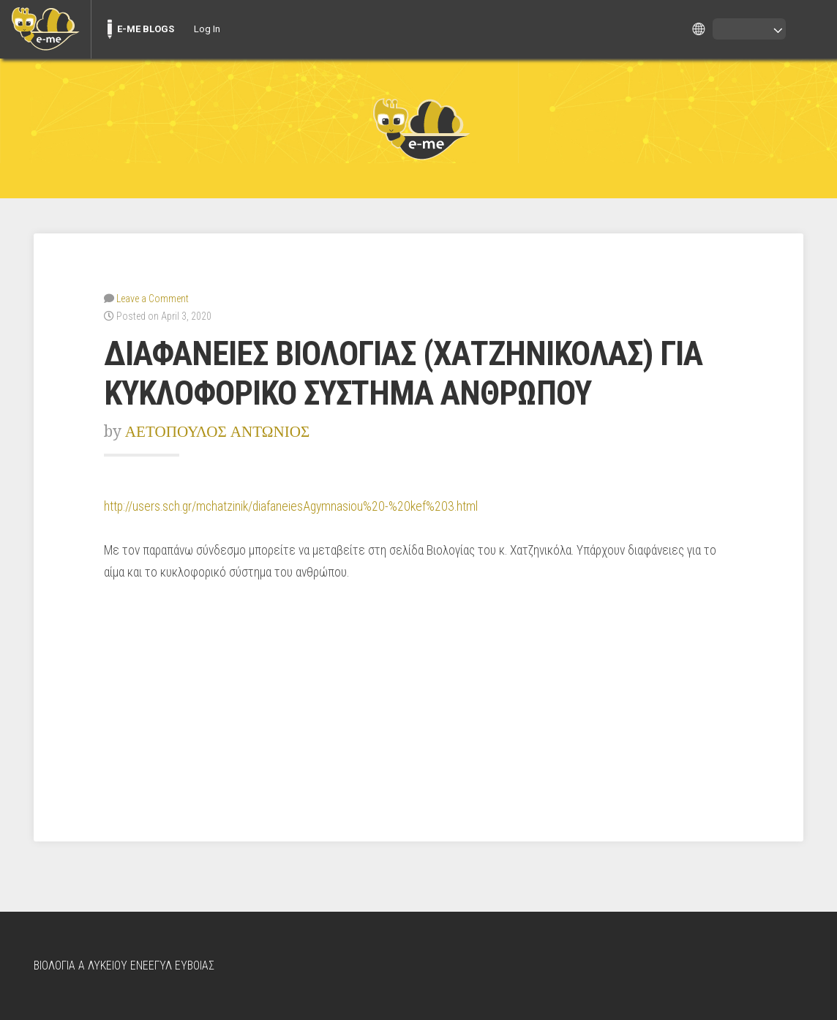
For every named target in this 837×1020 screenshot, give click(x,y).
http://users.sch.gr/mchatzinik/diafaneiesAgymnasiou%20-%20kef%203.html (291, 506)
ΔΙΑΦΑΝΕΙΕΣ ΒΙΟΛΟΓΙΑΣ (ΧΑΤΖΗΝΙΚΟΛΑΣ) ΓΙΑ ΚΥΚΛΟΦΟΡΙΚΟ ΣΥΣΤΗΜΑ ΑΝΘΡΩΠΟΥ (403, 373)
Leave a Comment (152, 298)
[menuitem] (45, 29)
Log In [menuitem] (207, 28)
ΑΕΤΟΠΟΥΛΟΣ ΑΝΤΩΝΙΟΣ (217, 431)
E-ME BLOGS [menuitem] (145, 28)
